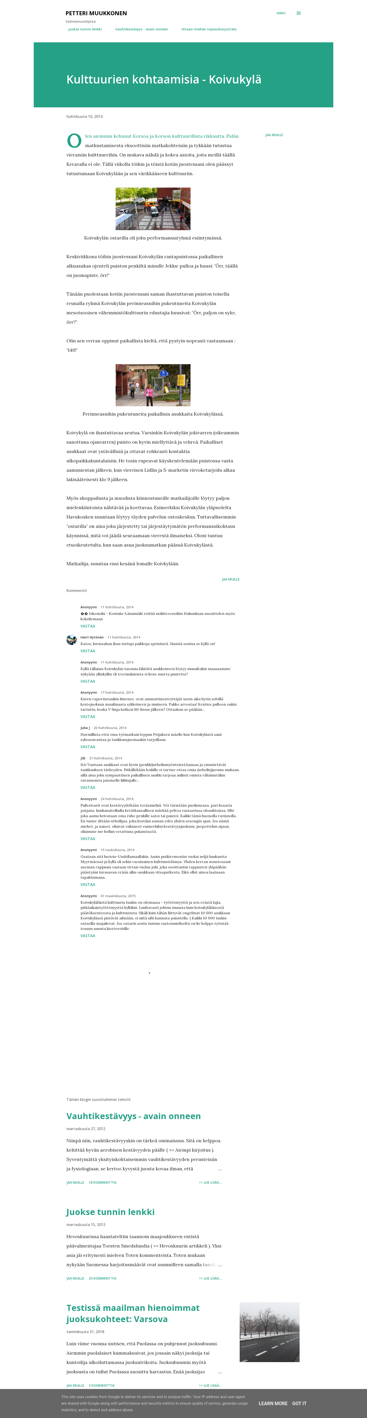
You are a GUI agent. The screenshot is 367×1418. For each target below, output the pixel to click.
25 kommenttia (102, 1278)
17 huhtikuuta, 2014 (117, 692)
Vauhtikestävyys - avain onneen (139, 29)
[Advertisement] (145, 1038)
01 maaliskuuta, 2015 (118, 896)
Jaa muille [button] (274, 135)
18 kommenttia (102, 1182)
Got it (299, 1403)
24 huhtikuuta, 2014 (117, 799)
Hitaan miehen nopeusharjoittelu (206, 29)
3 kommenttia (101, 1385)
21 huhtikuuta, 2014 (105, 758)
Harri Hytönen (92, 637)
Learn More (273, 1403)
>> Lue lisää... (210, 1182)
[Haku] (281, 13)
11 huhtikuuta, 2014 (117, 607)
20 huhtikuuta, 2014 (110, 727)
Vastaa (88, 626)
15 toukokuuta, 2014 (117, 850)
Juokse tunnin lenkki (82, 29)
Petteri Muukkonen (96, 13)
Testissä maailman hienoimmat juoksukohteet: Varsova (133, 1313)
